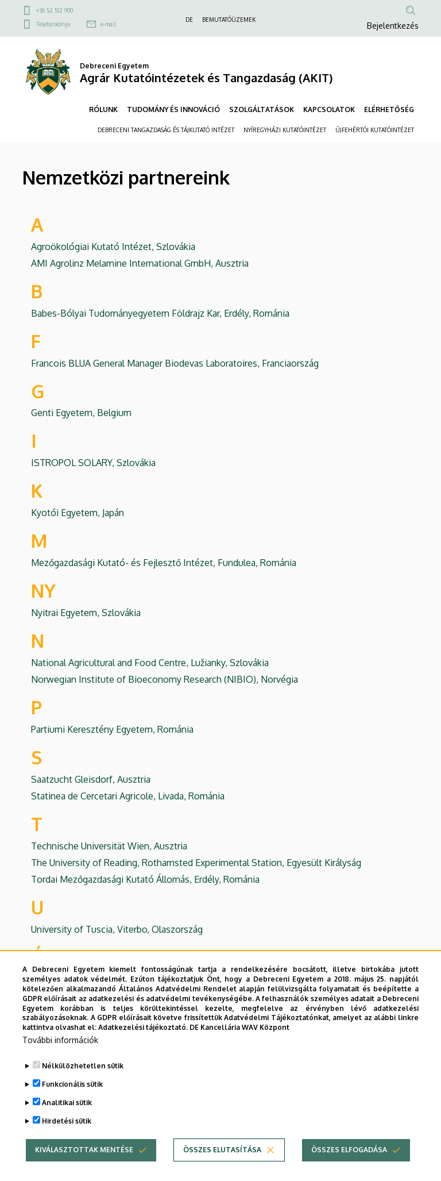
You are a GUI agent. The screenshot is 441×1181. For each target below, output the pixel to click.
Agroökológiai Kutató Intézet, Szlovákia (113, 246)
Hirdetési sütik (66, 1141)
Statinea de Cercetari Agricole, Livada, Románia (128, 796)
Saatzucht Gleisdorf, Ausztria (90, 779)
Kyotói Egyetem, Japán (77, 512)
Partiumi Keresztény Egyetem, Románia (112, 729)
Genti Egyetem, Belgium (81, 412)
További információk (60, 1060)
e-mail (108, 24)
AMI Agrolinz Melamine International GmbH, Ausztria (140, 263)
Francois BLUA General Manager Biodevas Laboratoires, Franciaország (175, 363)
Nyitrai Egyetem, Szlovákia (86, 612)
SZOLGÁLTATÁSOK (261, 109)
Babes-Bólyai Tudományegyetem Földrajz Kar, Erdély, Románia (160, 313)
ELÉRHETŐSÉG (389, 109)
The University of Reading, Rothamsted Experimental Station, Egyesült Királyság (196, 862)
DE (189, 19)
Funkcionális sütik (72, 1105)
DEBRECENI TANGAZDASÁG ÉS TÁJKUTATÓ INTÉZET (166, 129)
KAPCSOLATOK (329, 109)
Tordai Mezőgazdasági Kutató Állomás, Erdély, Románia (145, 879)
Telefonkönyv (53, 24)
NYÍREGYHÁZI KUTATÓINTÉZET (284, 129)
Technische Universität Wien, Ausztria (109, 846)
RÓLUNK (103, 109)
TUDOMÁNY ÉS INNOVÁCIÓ (173, 109)
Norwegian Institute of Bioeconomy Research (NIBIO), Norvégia (164, 679)
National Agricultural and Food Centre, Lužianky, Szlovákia (150, 662)
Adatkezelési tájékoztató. (143, 1048)
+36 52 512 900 (54, 10)
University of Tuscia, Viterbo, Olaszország (117, 929)
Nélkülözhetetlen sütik (82, 1086)
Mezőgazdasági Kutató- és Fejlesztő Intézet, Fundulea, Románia (163, 562)
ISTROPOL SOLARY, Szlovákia (93, 462)
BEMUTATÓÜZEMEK (229, 19)
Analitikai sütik (67, 1123)
